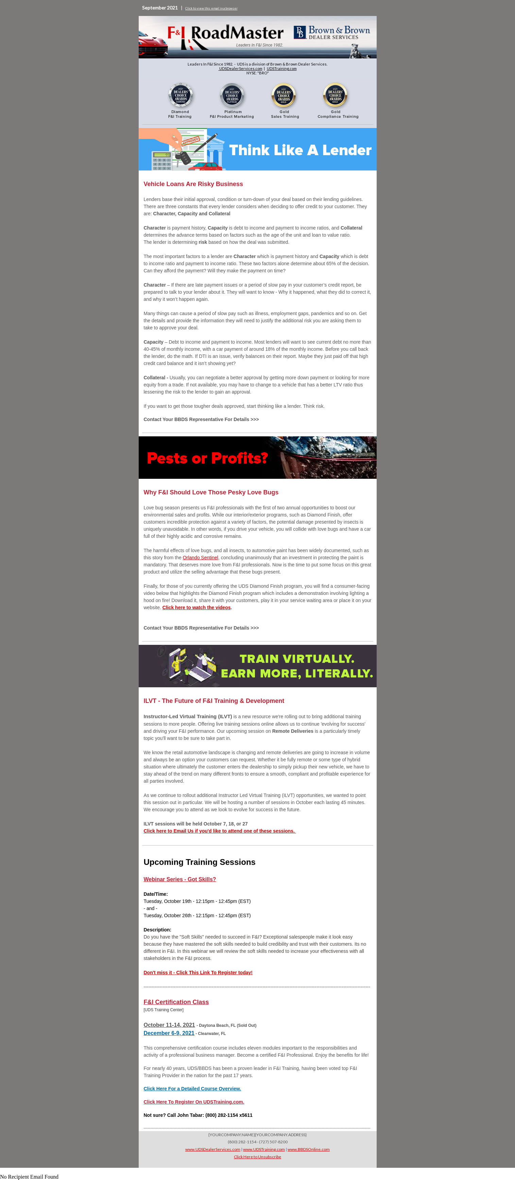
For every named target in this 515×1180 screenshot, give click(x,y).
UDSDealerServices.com (240, 68)
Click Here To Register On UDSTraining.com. (194, 1102)
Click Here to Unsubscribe (257, 1156)
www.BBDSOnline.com (309, 1149)
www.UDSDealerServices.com (212, 1149)
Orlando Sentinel (200, 557)
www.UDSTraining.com (264, 1149)
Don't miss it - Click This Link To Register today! (198, 972)
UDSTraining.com (282, 68)
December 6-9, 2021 (169, 1033)
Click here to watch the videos (196, 607)
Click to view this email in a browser (211, 8)
